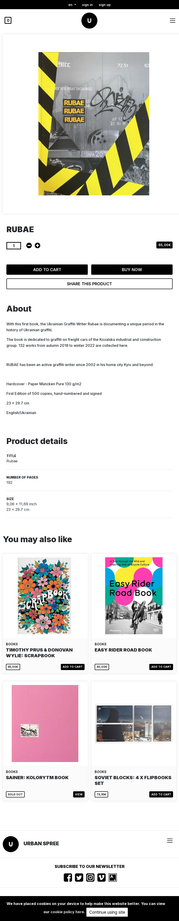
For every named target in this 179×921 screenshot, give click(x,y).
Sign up (105, 5)
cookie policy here (67, 912)
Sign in (87, 5)
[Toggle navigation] (172, 20)
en (70, 5)
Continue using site (107, 912)
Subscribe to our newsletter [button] (90, 866)
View (79, 794)
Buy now (132, 269)
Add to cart (47, 269)
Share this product (89, 283)
